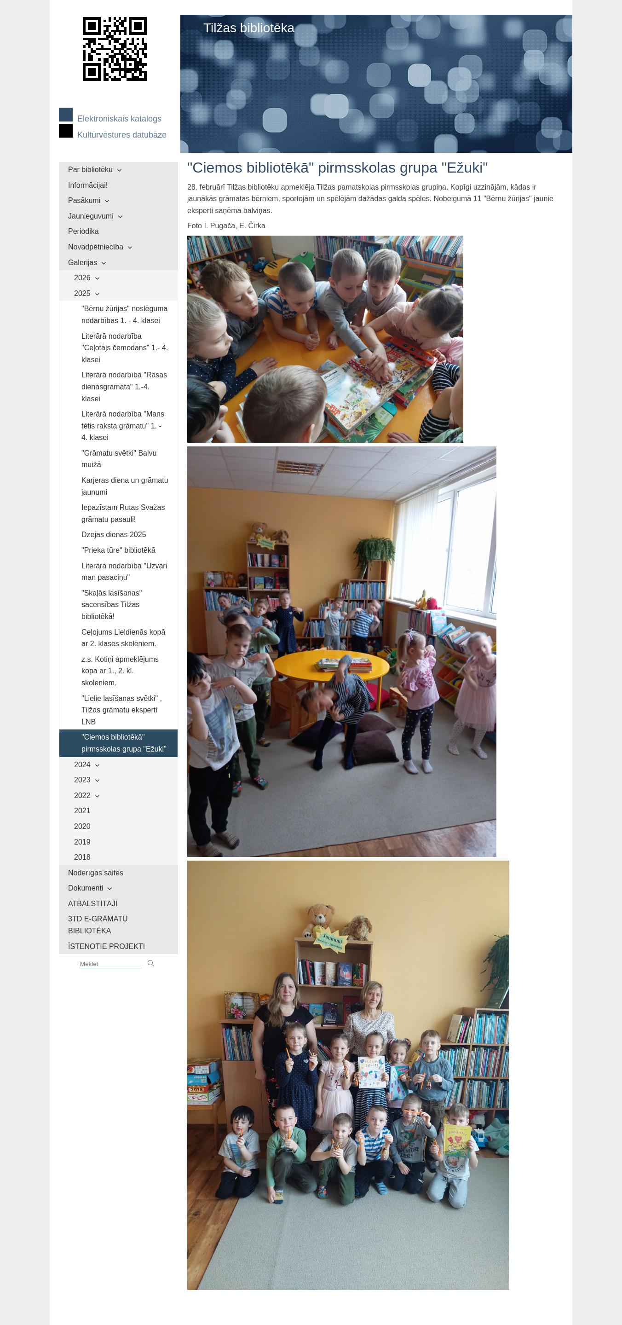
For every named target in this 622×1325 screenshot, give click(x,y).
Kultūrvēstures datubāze (122, 134)
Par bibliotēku (90, 170)
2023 (82, 780)
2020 (82, 826)
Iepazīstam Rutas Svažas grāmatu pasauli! (123, 513)
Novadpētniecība (95, 247)
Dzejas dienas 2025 (113, 534)
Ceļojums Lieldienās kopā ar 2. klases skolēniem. (123, 638)
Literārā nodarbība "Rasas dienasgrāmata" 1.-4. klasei (124, 386)
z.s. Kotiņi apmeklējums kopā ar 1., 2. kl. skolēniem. (120, 671)
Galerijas (82, 262)
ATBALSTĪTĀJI (92, 904)
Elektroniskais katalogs (119, 118)
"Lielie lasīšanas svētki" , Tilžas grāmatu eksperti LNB (121, 710)
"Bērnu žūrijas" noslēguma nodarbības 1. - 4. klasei (124, 314)
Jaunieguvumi (91, 216)
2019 (82, 842)
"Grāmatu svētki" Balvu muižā (118, 459)
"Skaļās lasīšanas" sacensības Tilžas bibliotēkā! (111, 604)
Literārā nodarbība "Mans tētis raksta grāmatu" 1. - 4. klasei (122, 425)
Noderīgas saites (95, 873)
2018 (82, 857)
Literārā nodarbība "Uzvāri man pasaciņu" (124, 572)
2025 (82, 293)
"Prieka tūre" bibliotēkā (118, 550)
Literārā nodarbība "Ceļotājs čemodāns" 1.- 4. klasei (124, 348)
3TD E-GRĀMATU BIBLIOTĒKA (97, 925)
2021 (82, 811)
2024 (82, 765)
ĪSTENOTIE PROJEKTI (106, 946)
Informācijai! (88, 185)
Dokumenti (85, 888)
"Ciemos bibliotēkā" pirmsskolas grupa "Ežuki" (124, 743)
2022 (82, 795)
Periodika (83, 231)
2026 (82, 278)
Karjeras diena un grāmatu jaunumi (124, 486)
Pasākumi (84, 200)
